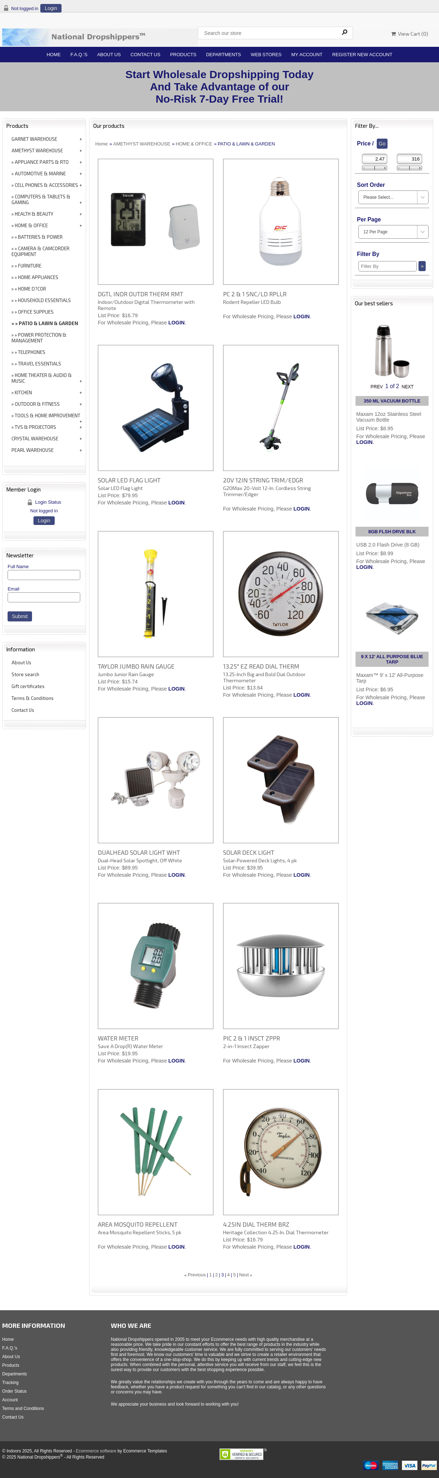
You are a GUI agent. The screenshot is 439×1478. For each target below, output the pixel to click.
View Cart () (409, 34)
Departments (223, 54)
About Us (109, 54)
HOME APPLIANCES (38, 277)
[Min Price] (374, 159)
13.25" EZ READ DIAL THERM (261, 666)
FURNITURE (29, 266)
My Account (307, 54)
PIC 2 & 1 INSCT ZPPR (251, 1038)
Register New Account (362, 54)
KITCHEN (23, 392)
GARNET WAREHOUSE (34, 139)
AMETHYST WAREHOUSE (37, 150)
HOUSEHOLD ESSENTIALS (44, 300)
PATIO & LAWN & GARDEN (48, 323)
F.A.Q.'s (79, 54)
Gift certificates (28, 686)
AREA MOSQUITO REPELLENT (137, 1224)
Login (51, 8)
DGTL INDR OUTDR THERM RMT (140, 293)
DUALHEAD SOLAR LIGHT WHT (139, 852)
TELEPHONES (31, 352)
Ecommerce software (96, 1451)
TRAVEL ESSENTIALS (39, 364)
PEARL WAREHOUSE (33, 450)
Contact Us (145, 54)
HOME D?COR (32, 289)
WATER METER (118, 1038)
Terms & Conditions (33, 698)
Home (54, 54)
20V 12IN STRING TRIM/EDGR (263, 480)
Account (10, 1399)
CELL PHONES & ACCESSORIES (46, 185)
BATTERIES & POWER (40, 237)
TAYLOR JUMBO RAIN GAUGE (136, 666)
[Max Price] (409, 159)
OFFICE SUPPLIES (36, 312)
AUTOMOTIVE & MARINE (40, 173)
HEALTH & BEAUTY (34, 214)
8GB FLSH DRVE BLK (392, 531)
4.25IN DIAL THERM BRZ (256, 1224)
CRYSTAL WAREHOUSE (35, 438)
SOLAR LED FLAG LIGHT (129, 480)
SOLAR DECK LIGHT (248, 852)
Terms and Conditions (23, 1408)
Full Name (18, 566)
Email (13, 589)
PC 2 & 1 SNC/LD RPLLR (254, 293)
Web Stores (266, 54)
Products (183, 54)
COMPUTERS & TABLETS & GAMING (41, 199)
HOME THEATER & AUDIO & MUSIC (42, 378)
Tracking (10, 1382)
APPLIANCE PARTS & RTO (42, 162)
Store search (25, 674)
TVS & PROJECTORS (35, 427)
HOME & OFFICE (31, 225)
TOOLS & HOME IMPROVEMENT (47, 415)
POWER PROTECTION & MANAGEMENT (39, 337)
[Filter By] (387, 266)
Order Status (14, 1391)
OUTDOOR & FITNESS (37, 404)
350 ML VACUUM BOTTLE (392, 401)
